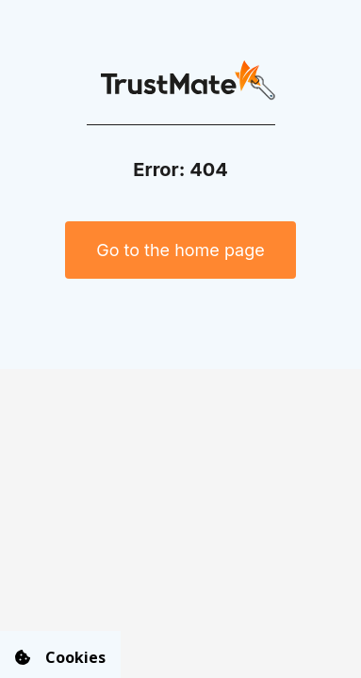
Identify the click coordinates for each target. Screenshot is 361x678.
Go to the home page (180, 250)
